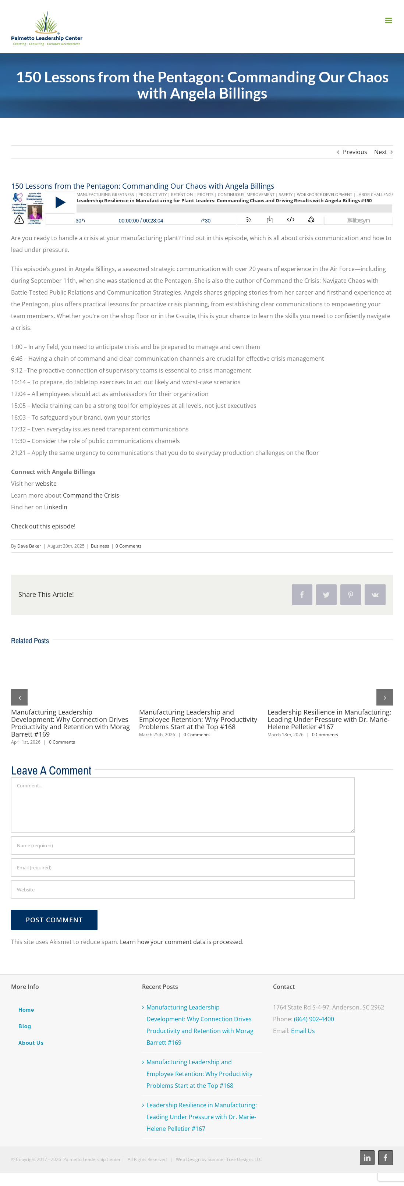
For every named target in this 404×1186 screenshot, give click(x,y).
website (46, 484)
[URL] (183, 889)
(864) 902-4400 (314, 1019)
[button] (19, 697)
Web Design (188, 1159)
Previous (355, 152)
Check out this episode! (43, 526)
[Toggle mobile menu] (389, 20)
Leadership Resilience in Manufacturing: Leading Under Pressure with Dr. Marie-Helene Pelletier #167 (329, 719)
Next (380, 152)
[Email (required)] (183, 867)
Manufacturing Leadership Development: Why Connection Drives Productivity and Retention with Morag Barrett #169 (70, 723)
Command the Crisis (91, 495)
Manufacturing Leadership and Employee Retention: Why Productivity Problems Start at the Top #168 (198, 719)
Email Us (303, 1031)
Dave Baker (29, 546)
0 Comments (129, 546)
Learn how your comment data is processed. (182, 942)
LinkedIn (56, 507)
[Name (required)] (183, 845)
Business (100, 546)
